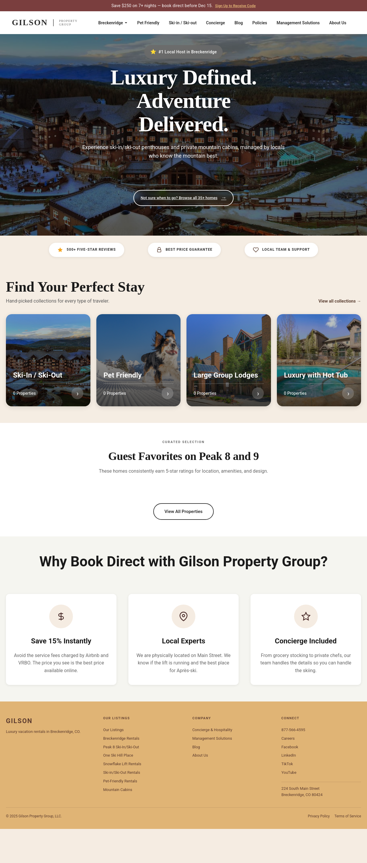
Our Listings (113, 764)
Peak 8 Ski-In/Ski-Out (121, 781)
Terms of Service (347, 850)
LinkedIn (288, 789)
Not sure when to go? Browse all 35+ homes (183, 198)
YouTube (288, 807)
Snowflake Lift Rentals (122, 798)
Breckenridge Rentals (121, 772)
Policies (259, 22)
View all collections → (337, 302)
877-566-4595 (293, 764)
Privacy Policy (319, 850)
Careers (288, 772)
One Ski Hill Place (118, 789)
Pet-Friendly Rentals (120, 815)
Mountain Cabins (117, 824)
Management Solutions (298, 22)
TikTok (287, 798)
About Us (338, 22)
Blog (238, 22)
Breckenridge (113, 22)
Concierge (215, 22)
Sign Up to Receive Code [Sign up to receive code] (235, 5)
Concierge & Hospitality (212, 764)
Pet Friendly (148, 22)
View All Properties (183, 538)
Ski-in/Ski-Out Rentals (121, 807)
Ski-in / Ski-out (183, 22)
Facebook (289, 781)
